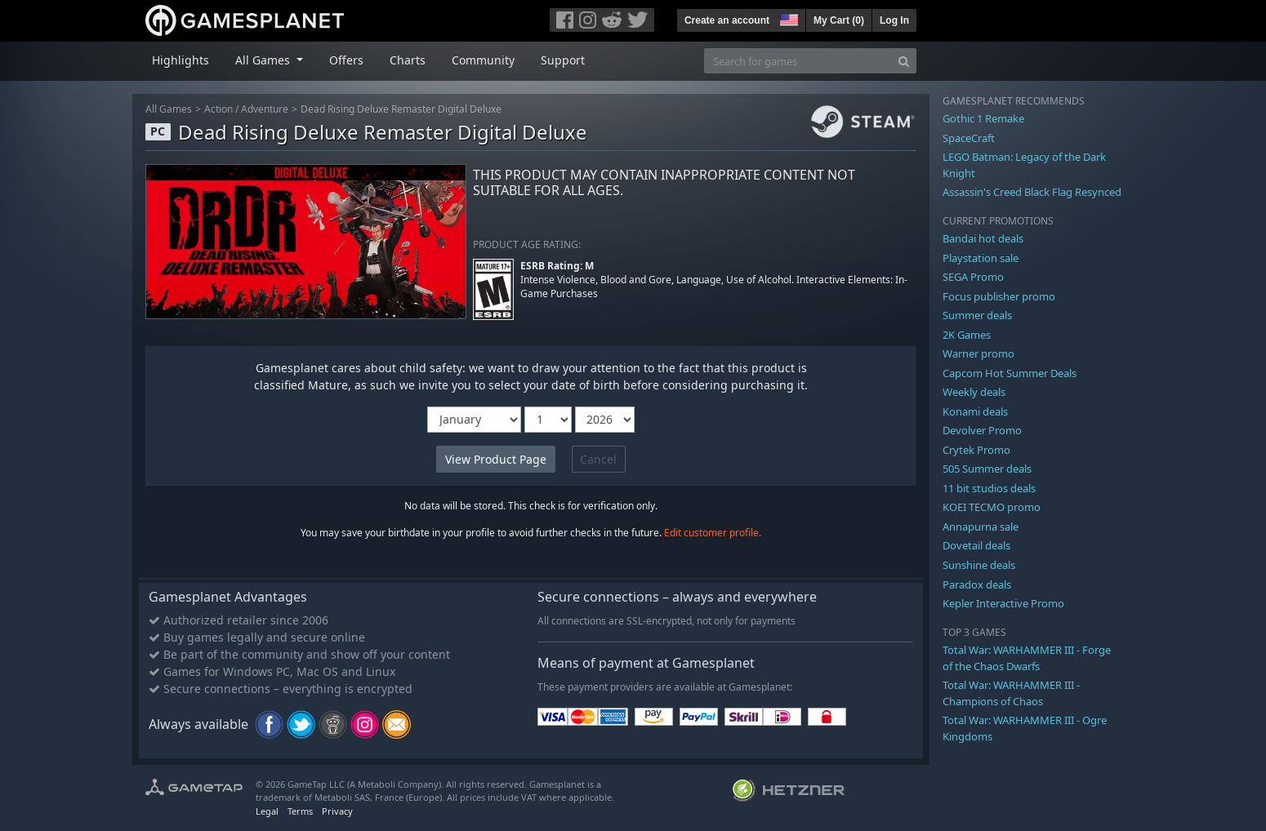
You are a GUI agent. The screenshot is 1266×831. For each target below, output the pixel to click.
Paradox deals (977, 584)
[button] (787, 18)
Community (483, 60)
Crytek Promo (976, 449)
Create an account (726, 20)
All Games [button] (264, 60)
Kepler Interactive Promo (1003, 603)
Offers (346, 60)
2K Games (967, 334)
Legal (267, 811)
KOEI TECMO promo (992, 507)
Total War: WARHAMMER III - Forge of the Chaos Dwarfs (1027, 657)
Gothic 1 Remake (983, 118)
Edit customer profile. (712, 533)
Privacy (337, 811)
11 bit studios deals (989, 488)
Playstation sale (981, 258)
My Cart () (839, 20)
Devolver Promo (982, 430)
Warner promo (978, 353)
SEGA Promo (973, 276)
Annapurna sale (981, 526)
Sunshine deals (979, 565)
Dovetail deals (976, 545)
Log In (894, 20)
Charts (408, 60)
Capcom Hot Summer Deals (1010, 373)
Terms (300, 811)
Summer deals (977, 315)
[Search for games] (798, 60)
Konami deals (975, 411)
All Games (168, 109)
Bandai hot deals (983, 238)
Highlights (180, 60)
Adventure (264, 109)
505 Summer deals (987, 468)
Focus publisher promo (999, 296)
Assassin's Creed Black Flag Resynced (1032, 191)
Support (563, 60)
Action (218, 109)
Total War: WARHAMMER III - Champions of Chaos (1011, 693)
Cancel (598, 459)
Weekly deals (974, 391)
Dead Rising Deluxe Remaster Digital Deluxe (401, 109)
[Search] (903, 60)
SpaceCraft (969, 138)
